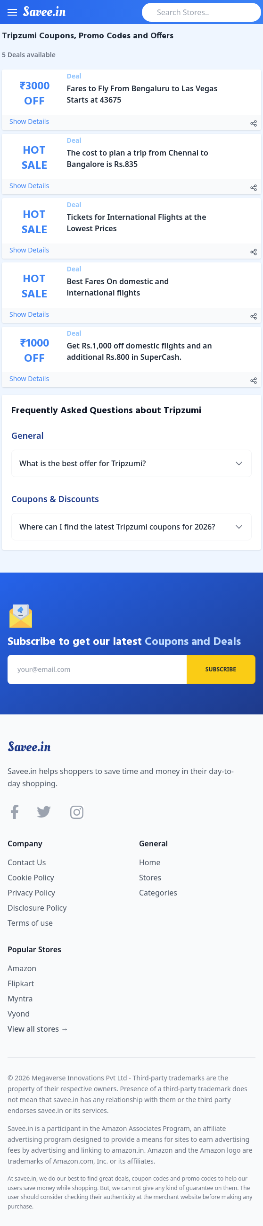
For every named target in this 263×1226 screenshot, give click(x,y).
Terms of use (30, 923)
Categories (158, 892)
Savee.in (29, 747)
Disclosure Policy (37, 908)
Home (150, 862)
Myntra (20, 998)
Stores (150, 877)
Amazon (22, 968)
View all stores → (38, 1029)
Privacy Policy (31, 892)
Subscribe (220, 669)
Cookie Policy (31, 877)
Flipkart (21, 983)
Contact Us (27, 862)
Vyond (19, 1014)
